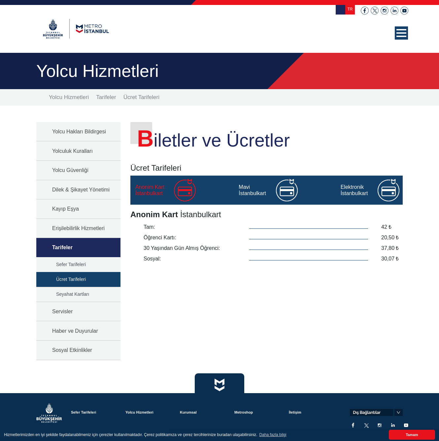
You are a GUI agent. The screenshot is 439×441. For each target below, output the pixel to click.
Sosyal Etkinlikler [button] (72, 350)
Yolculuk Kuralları (72, 151)
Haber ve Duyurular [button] (75, 331)
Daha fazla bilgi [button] (272, 434)
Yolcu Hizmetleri (69, 97)
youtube (404, 11)
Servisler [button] (62, 311)
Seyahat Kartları (72, 294)
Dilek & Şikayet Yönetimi (81, 189)
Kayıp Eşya (65, 209)
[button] (401, 33)
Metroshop (243, 412)
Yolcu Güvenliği (70, 170)
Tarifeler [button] (62, 247)
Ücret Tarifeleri (141, 97)
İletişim (295, 412)
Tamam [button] (412, 435)
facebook (365, 11)
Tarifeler (106, 97)
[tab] (178, 190)
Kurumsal (188, 412)
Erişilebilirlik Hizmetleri (78, 228)
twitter (375, 11)
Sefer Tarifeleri (71, 264)
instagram (384, 11)
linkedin (394, 11)
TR (350, 9)
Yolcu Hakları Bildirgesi (79, 131)
